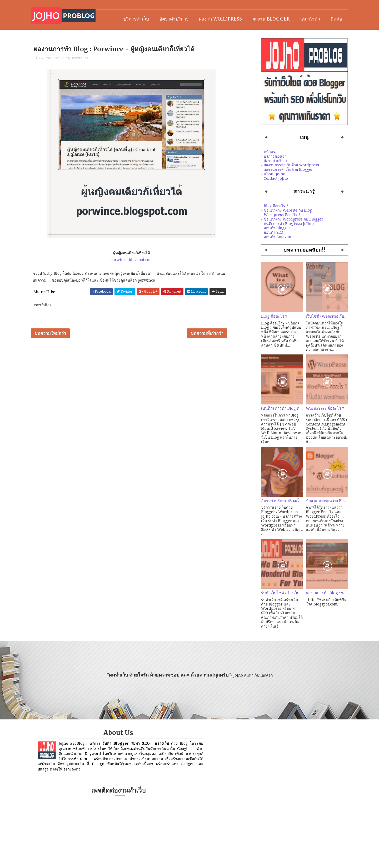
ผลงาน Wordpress (208, 35)
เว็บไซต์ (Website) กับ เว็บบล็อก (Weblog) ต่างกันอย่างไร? (314, 334)
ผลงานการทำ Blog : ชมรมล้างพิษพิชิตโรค (314, 611)
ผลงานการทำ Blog (68, 79)
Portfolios (92, 79)
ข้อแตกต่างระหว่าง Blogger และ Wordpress (314, 518)
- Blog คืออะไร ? (262, 224)
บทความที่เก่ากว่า (218, 358)
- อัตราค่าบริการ (262, 179)
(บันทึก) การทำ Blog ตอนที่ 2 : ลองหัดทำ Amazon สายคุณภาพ (270, 426)
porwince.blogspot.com (144, 281)
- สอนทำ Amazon (264, 255)
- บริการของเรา (261, 174)
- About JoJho (261, 192)
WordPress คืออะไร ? (312, 426)
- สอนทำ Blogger (263, 246)
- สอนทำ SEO (260, 250)
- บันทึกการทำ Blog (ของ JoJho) (275, 241)
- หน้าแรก (257, 170)
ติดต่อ (324, 35)
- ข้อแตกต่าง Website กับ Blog (274, 228)
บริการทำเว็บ (124, 35)
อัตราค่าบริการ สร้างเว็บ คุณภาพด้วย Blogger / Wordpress (270, 518)
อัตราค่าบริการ (161, 35)
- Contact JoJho (262, 196)
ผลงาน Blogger (258, 35)
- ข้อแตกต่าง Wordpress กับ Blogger (280, 237)
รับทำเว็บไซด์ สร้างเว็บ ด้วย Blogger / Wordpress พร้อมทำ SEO (270, 611)
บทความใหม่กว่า (62, 358)
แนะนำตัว (298, 35)
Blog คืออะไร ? (262, 334)
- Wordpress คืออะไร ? (268, 233)
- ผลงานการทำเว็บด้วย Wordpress (278, 183)
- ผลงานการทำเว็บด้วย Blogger (275, 188)
